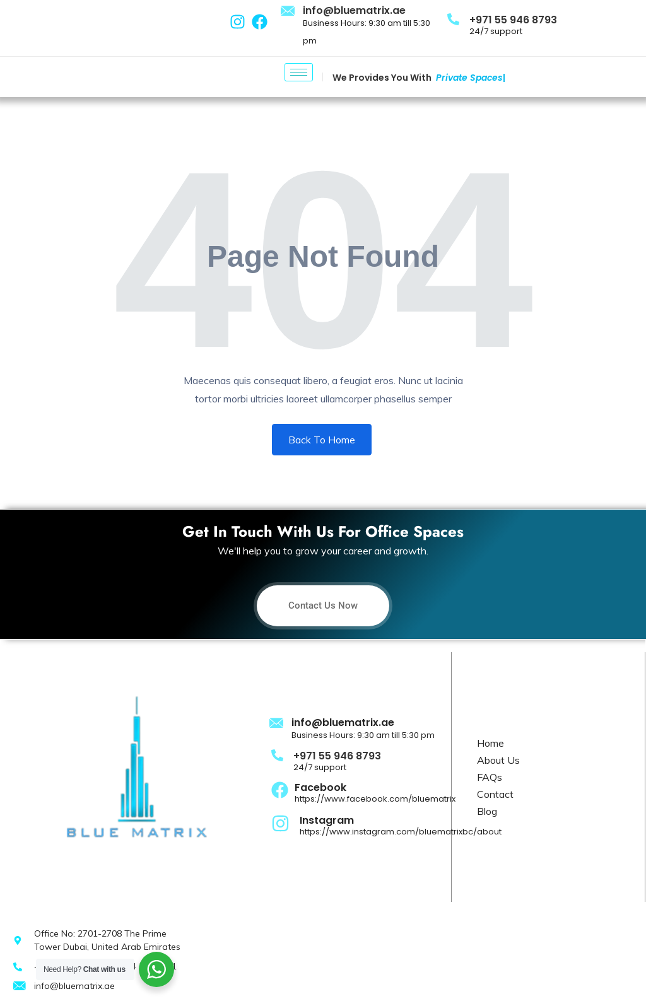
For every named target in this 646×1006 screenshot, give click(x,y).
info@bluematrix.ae (354, 10)
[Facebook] (279, 789)
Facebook (320, 787)
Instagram (327, 820)
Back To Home (321, 439)
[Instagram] (280, 822)
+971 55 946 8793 (513, 20)
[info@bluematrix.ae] (288, 11)
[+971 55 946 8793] (453, 18)
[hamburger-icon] (299, 72)
